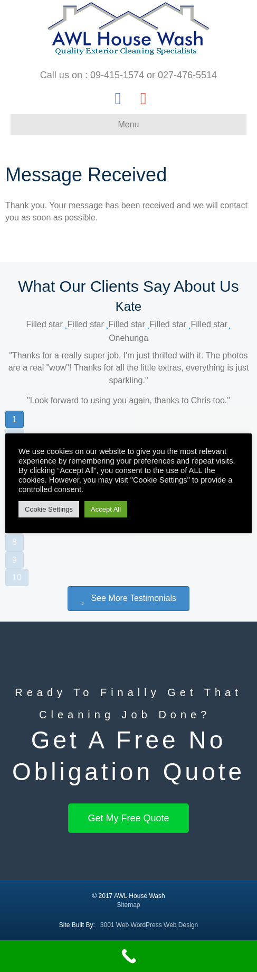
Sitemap (128, 905)
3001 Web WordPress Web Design (149, 925)
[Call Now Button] (128, 956)
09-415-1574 (117, 75)
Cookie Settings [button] (49, 509)
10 (17, 577)
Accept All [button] (106, 509)
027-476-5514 (187, 75)
